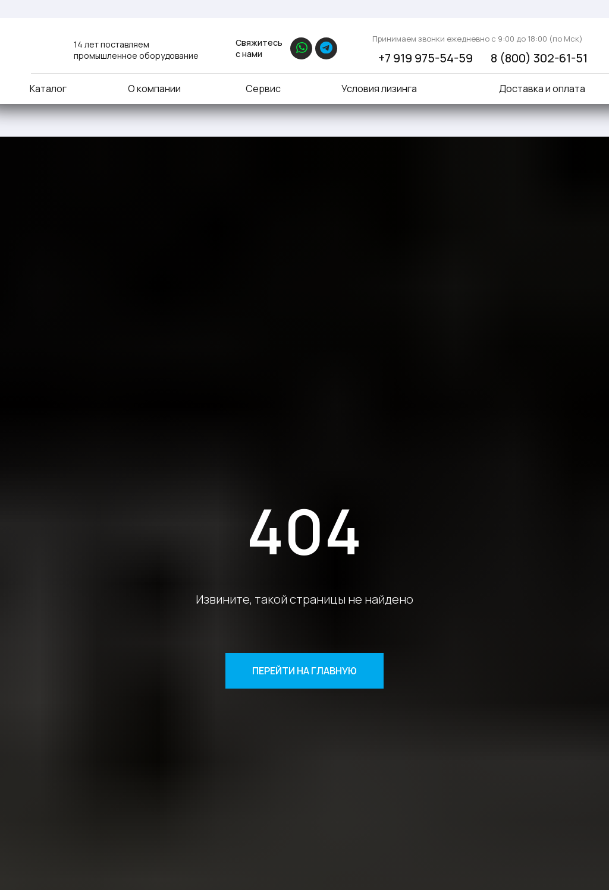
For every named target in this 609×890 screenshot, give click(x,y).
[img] (45, 46)
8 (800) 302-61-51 (539, 58)
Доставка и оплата (542, 88)
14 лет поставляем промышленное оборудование (136, 50)
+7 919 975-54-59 (425, 58)
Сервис (263, 88)
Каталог (48, 88)
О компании (154, 88)
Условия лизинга (379, 88)
